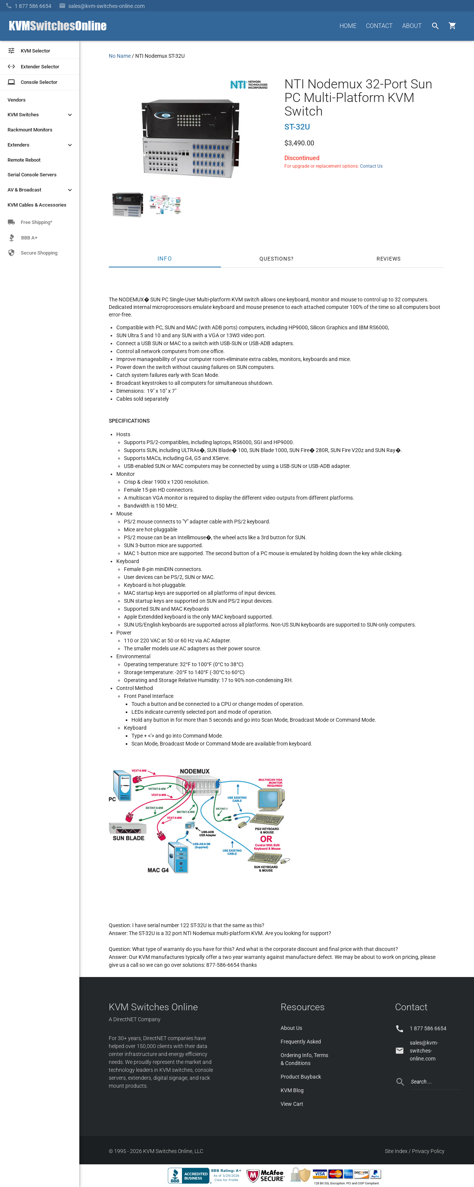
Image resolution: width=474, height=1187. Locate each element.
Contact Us (371, 166)
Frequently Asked (301, 1042)
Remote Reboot (24, 160)
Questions (274, 259)
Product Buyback (301, 1077)
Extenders (41, 145)
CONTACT (379, 25)
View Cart (292, 1104)
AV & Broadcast (41, 190)
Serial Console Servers (32, 175)
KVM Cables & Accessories (37, 205)
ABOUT (412, 25)
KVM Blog (292, 1090)
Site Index (396, 1151)
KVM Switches (41, 115)
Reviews (389, 259)
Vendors (17, 100)
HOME (348, 25)
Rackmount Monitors (30, 130)
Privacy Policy (428, 1151)
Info (164, 258)
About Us (291, 1028)
